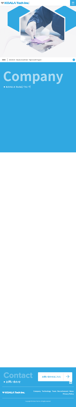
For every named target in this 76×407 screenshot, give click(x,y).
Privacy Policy (68, 394)
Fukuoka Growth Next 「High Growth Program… (25, 60)
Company (37, 391)
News (71, 391)
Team (54, 391)
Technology (46, 391)
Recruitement (62, 391)
